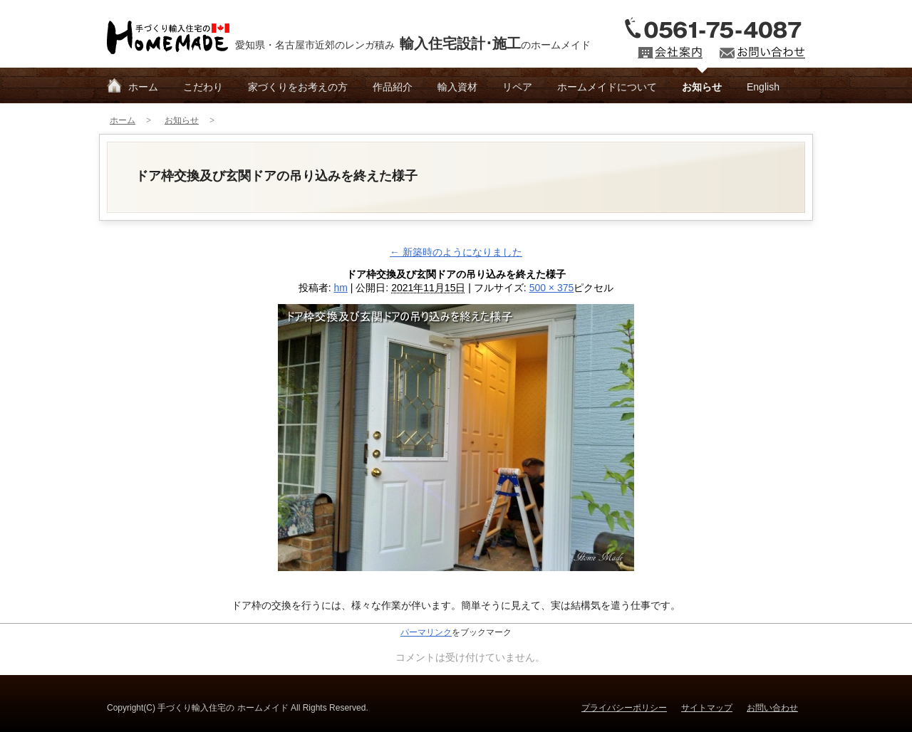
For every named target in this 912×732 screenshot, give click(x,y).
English (763, 87)
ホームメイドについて (607, 87)
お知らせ (702, 87)
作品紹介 (393, 87)
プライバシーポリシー (624, 708)
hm (340, 287)
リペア (517, 87)
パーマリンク (426, 632)
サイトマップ (706, 708)
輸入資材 (457, 87)
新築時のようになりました (456, 252)
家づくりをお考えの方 (298, 87)
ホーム (143, 87)
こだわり (203, 87)
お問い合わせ (772, 708)
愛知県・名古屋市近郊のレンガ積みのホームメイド (413, 43)
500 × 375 (551, 287)
